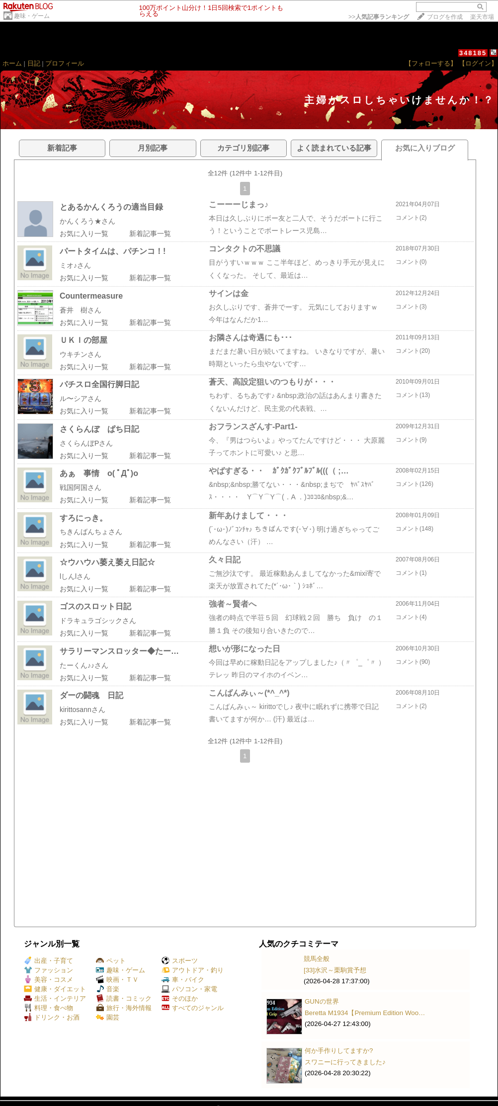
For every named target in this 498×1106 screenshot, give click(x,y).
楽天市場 (482, 16)
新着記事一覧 (150, 233)
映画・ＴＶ (117, 979)
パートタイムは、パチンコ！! (113, 251)
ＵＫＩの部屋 (83, 340)
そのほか (180, 998)
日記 (33, 63)
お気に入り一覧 (84, 233)
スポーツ (180, 960)
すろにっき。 (83, 518)
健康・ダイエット (55, 989)
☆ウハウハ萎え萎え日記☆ (107, 562)
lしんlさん (75, 576)
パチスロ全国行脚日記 (99, 384)
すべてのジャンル (193, 1008)
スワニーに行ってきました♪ (345, 1062)
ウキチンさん (80, 354)
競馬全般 (317, 958)
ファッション (48, 970)
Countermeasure (91, 296)
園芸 (107, 1017)
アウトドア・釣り (193, 970)
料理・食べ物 (48, 1008)
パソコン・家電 (189, 989)
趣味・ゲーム (32, 15)
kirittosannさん (82, 709)
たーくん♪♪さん (84, 665)
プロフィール (64, 63)
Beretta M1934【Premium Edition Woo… (365, 1013)
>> (378, 16)
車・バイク (183, 979)
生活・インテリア (55, 998)
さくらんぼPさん (86, 443)
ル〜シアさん (80, 398)
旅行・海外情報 (124, 1008)
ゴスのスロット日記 (95, 606)
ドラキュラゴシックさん (98, 621)
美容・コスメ (48, 979)
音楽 (107, 989)
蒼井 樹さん (80, 310)
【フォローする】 (431, 63)
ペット (111, 960)
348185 (473, 53)
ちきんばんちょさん (91, 532)
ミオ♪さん (75, 265)
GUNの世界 (322, 1001)
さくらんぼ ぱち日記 (99, 429)
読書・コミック (124, 998)
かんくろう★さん (87, 221)
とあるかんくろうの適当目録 (111, 207)
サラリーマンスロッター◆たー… (119, 651)
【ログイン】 (478, 63)
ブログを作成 (445, 16)
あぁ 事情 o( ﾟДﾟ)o (99, 473)
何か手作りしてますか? (339, 1050)
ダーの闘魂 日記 (91, 695)
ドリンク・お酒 (52, 1017)
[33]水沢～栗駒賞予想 (335, 970)
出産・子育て (48, 960)
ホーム (12, 63)
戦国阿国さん (80, 487)
